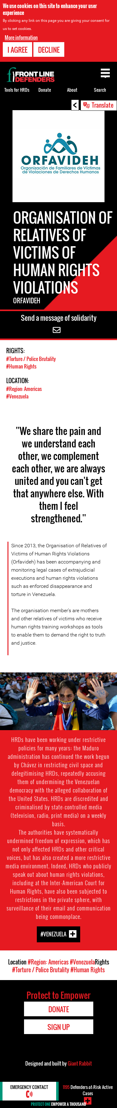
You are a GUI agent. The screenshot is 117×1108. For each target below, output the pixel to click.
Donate (44, 89)
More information (21, 37)
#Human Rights (21, 366)
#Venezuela (17, 396)
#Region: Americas (24, 389)
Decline (49, 50)
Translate (103, 104)
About (72, 89)
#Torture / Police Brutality (31, 359)
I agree (17, 50)
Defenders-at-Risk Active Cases (88, 1090)
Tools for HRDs (16, 89)
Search (100, 89)
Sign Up (58, 1027)
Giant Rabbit (80, 1063)
